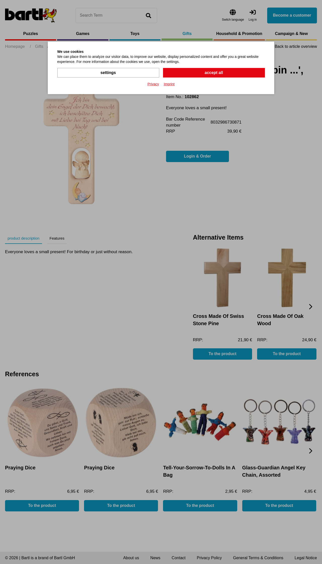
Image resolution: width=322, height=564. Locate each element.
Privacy (153, 84)
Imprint (169, 84)
